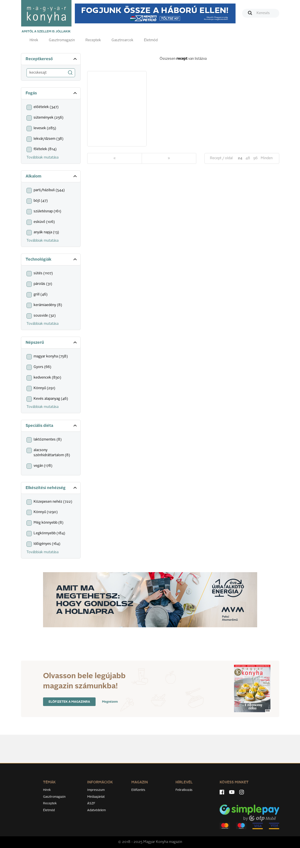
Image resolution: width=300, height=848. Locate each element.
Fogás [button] (52, 93)
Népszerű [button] (52, 342)
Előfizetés (138, 790)
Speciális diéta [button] (52, 425)
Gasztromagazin (62, 40)
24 (240, 158)
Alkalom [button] (52, 176)
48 (247, 158)
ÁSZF (91, 803)
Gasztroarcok (122, 40)
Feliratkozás (183, 790)
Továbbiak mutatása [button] (42, 157)
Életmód (151, 40)
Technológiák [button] (52, 259)
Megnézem (110, 701)
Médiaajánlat (96, 796)
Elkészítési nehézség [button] (52, 487)
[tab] (50, 59)
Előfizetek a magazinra (69, 701)
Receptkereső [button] (52, 59)
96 (255, 158)
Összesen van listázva (183, 59)
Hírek (34, 40)
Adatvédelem (96, 810)
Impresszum (96, 790)
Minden (267, 158)
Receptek (93, 40)
